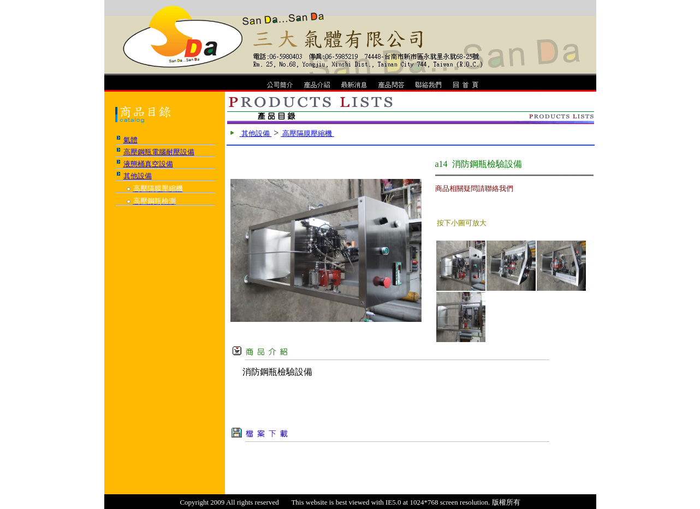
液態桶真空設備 (148, 164)
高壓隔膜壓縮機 (307, 133)
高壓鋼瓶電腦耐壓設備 (158, 152)
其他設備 (137, 176)
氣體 (130, 140)
